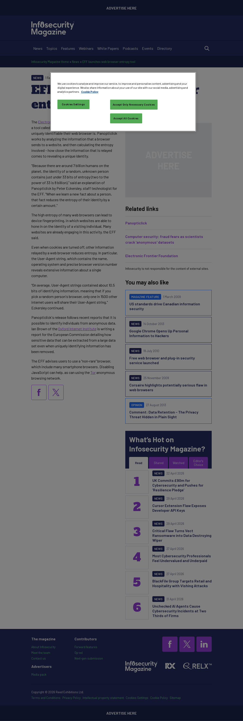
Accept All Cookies (125, 118)
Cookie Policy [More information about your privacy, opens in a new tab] (89, 91)
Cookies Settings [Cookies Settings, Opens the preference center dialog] (73, 104)
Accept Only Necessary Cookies (134, 104)
